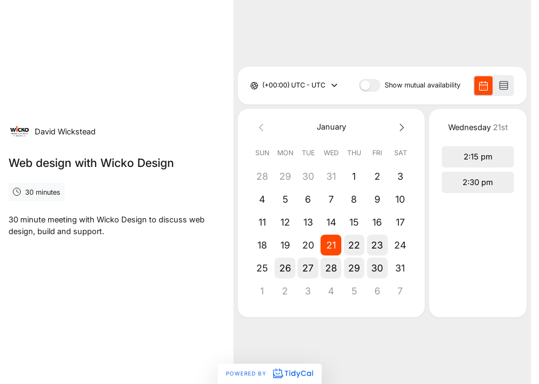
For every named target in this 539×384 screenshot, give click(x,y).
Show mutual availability (422, 85)
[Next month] (400, 127)
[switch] (369, 85)
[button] (331, 245)
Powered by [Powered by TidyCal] (269, 373)
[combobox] (263, 86)
